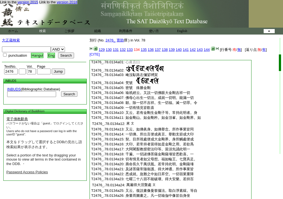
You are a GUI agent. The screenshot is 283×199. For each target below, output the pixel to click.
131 (116, 50)
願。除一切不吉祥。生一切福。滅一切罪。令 (161, 103)
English (182, 31)
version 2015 (28, 2)
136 (151, 50)
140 (179, 50)
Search (69, 94)
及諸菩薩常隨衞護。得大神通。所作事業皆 (159, 169)
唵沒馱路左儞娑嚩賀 (141, 75)
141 (186, 50)
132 (123, 50)
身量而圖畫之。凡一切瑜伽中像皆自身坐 (157, 195)
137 (158, 50)
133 (130, 50)
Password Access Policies (27, 172)
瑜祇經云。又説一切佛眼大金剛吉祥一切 (157, 93)
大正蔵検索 (11, 40)
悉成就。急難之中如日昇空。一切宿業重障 (159, 174)
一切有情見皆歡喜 (139, 108)
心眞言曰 (132, 62)
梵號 (142, 83)
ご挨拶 (69, 31)
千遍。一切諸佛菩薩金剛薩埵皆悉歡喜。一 (159, 154)
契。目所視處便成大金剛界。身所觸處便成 (159, 139)
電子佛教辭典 (17, 119)
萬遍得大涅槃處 (138, 185)
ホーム (13, 31)
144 (207, 50)
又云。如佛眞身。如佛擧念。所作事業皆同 (159, 129)
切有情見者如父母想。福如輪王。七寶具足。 (161, 159)
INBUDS (14, 89)
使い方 (154, 31)
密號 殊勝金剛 (138, 88)
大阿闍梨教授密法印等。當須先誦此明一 (157, 149)
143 (200, 50)
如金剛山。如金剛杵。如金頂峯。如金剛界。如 (163, 118)
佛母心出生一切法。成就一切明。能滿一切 (159, 98)
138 (165, 50)
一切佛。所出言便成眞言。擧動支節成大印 (159, 134)
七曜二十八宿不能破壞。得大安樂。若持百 (159, 179)
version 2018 (67, 2)
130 (109, 50)
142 (193, 50)
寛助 (120, 40)
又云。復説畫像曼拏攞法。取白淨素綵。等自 (161, 190)
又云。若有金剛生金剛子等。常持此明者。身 (161, 113)
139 (172, 50)
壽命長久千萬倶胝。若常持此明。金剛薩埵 (159, 164)
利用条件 (125, 31)
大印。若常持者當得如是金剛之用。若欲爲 (159, 144)
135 (144, 50)
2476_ (111, 40)
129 (102, 50)
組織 (97, 31)
